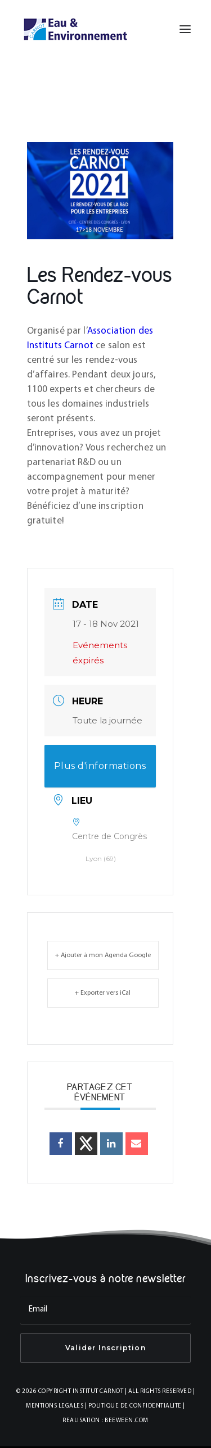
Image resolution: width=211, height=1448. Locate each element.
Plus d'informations (100, 766)
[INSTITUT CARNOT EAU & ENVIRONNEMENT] (75, 29)
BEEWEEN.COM (127, 1421)
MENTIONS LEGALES (54, 1406)
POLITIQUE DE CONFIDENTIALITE (135, 1406)
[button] (185, 29)
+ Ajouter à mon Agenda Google (103, 955)
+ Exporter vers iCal (103, 993)
